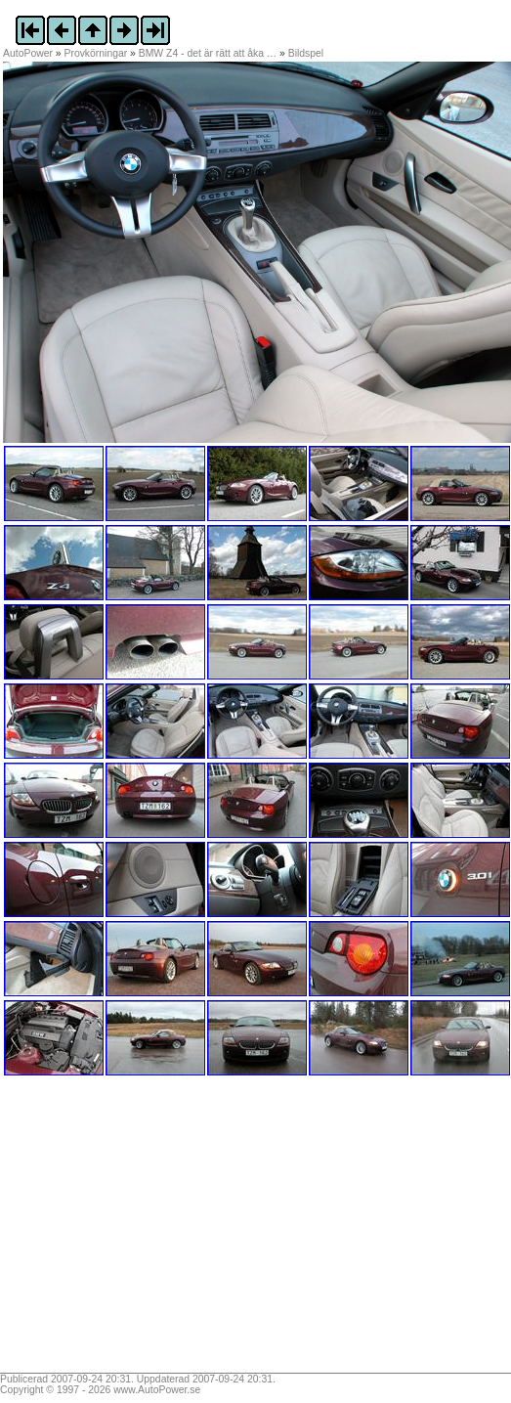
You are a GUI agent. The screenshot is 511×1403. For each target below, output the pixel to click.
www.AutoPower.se (156, 1389)
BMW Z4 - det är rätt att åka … (208, 53)
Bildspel (305, 53)
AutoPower (28, 53)
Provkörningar (96, 53)
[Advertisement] (125, 1231)
